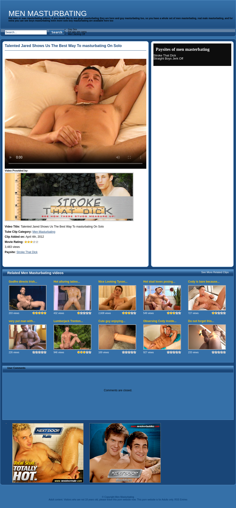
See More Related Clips (215, 272)
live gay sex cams (77, 31)
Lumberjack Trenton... (68, 321)
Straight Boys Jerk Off (168, 58)
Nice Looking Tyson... (112, 281)
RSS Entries (180, 499)
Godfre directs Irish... (23, 281)
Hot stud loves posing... (159, 281)
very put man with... (22, 321)
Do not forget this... (201, 321)
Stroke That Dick (27, 252)
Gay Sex (72, 29)
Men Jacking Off (76, 34)
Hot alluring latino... (67, 281)
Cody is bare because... (203, 281)
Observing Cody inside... (160, 321)
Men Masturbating (47, 13)
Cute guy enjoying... (111, 321)
